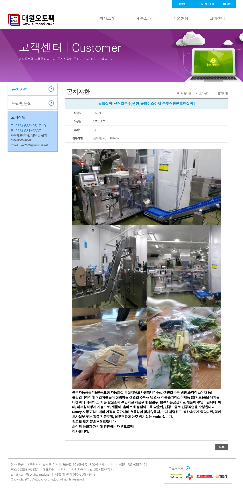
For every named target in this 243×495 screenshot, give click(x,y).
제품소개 (144, 18)
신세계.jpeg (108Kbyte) (106, 138)
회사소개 (107, 18)
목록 (222, 447)
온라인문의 (22, 103)
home (182, 4)
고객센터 (217, 18)
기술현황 (180, 18)
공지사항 (20, 89)
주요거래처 (178, 468)
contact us (206, 4)
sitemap (226, 4)
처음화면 (186, 93)
